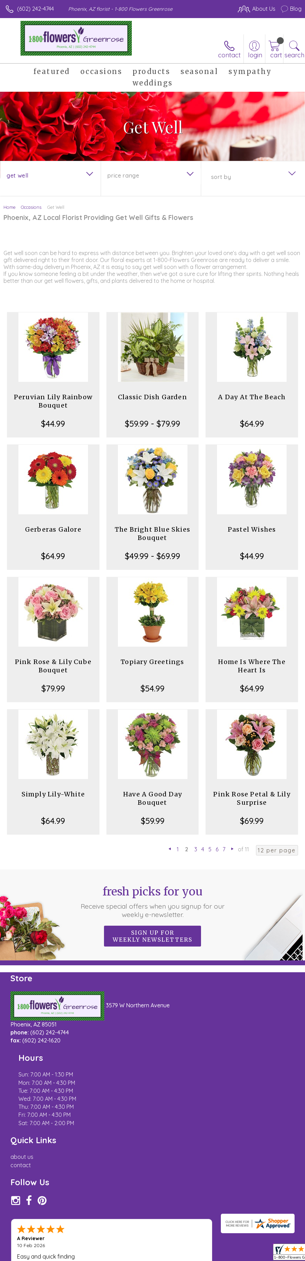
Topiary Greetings (152, 662)
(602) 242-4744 (35, 8)
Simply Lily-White (53, 794)
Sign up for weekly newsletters (152, 936)
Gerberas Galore (53, 529)
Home (9, 207)
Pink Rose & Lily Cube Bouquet (53, 666)
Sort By (221, 176)
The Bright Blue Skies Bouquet (152, 533)
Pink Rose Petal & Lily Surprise (251, 798)
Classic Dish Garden (152, 397)
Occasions (31, 207)
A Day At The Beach (252, 397)
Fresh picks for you (152, 902)
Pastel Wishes (252, 529)
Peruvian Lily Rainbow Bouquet (53, 401)
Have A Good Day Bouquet (152, 798)
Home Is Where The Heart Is (251, 666)
